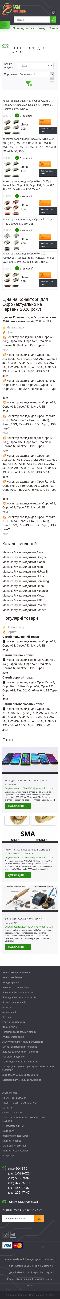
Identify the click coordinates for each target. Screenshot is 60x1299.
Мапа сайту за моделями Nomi (22, 566)
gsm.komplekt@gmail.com (23, 1201)
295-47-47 (19, 1192)
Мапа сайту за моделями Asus (22, 552)
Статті (50, 788)
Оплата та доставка (12, 1112)
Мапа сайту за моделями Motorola (25, 590)
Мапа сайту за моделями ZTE (22, 600)
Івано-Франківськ (13, 1259)
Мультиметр (8, 1007)
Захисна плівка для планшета (17, 992)
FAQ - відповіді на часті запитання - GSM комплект (23, 1119)
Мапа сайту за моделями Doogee (24, 557)
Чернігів (30, 1286)
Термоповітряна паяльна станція (19, 1032)
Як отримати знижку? (13, 1126)
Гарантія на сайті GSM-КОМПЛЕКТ (20, 1102)
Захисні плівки (9, 1027)
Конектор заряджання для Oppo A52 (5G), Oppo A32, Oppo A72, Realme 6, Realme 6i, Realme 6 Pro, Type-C (28, 104)
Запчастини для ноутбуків (15, 1002)
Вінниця (29, 1259)
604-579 (17, 1168)
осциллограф (9, 1012)
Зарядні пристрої (11, 982)
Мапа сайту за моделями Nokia (23, 576)
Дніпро (38, 1259)
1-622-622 (19, 1173)
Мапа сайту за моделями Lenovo (24, 610)
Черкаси (38, 1279)
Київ (11, 1266)
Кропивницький (23, 1266)
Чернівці (49, 1279)
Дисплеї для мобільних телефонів (20, 1075)
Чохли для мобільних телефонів (19, 997)
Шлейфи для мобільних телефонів (20, 1051)
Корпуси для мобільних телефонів (20, 1061)
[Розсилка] (18, 1218)
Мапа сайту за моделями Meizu (23, 595)
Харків (48, 1272)
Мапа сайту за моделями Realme (24, 605)
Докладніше (18, 806)
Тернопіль (38, 1272)
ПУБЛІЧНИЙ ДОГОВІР (14, 1097)
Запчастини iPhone (12, 977)
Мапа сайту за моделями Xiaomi (23, 562)
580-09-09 (19, 1178)
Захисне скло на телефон (15, 987)
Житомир (49, 1259)
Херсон (10, 1279)
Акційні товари (9, 1093)
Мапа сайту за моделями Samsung (25, 581)
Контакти (7, 1107)
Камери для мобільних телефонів (19, 1046)
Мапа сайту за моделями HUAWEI (25, 571)
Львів (36, 1266)
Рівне (19, 1272)
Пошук (50, 65)
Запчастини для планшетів (16, 972)
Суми (27, 1272)
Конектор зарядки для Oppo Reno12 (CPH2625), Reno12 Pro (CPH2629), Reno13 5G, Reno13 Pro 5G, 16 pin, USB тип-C (28, 257)
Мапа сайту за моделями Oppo (23, 586)
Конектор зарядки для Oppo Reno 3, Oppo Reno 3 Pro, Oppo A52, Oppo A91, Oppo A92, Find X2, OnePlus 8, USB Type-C (29, 185)
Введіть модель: (8, 66)
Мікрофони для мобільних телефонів (21, 1080)
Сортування (10, 74)
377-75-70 (19, 1183)
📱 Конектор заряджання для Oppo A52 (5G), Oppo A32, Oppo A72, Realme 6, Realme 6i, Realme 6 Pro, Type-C (28, 664)
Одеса (11, 1272)
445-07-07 (19, 1188)
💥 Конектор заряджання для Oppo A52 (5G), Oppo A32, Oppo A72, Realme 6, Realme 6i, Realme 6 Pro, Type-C (28, 341)
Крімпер (6, 1017)
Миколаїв (46, 1266)
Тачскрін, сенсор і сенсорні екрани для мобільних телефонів (28, 1068)
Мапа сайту (8, 1131)
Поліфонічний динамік (13, 1056)
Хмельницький (23, 1279)
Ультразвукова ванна (13, 1037)
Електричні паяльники (13, 1022)
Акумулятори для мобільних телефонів (22, 1042)
